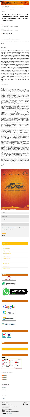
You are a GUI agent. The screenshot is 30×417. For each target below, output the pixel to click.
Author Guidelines (6, 258)
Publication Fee (6, 263)
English (3, 398)
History (4, 245)
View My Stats (8, 357)
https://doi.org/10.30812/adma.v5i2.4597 (11, 38)
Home (3, 6)
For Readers (4, 387)
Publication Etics (6, 261)
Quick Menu (5, 243)
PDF (4, 212)
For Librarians (4, 390)
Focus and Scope (6, 248)
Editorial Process (6, 268)
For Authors (4, 389)
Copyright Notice (6, 256)
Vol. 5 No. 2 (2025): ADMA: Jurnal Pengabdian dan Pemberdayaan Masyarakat (12, 8)
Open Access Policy (7, 253)
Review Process (6, 266)
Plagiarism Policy (6, 251)
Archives (7, 6)
